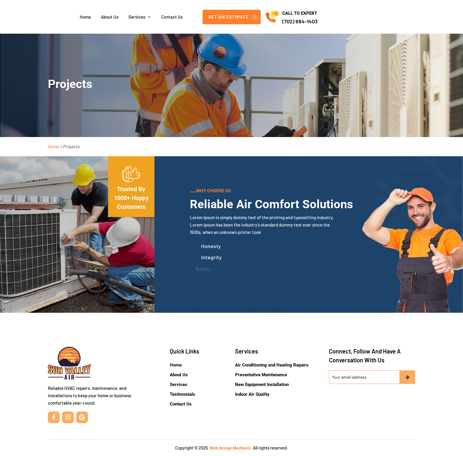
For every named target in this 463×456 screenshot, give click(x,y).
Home (53, 146)
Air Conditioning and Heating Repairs (272, 365)
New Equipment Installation (262, 384)
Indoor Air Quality (252, 394)
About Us (179, 374)
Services (178, 384)
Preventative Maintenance (261, 374)
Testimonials (182, 394)
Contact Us (181, 404)
